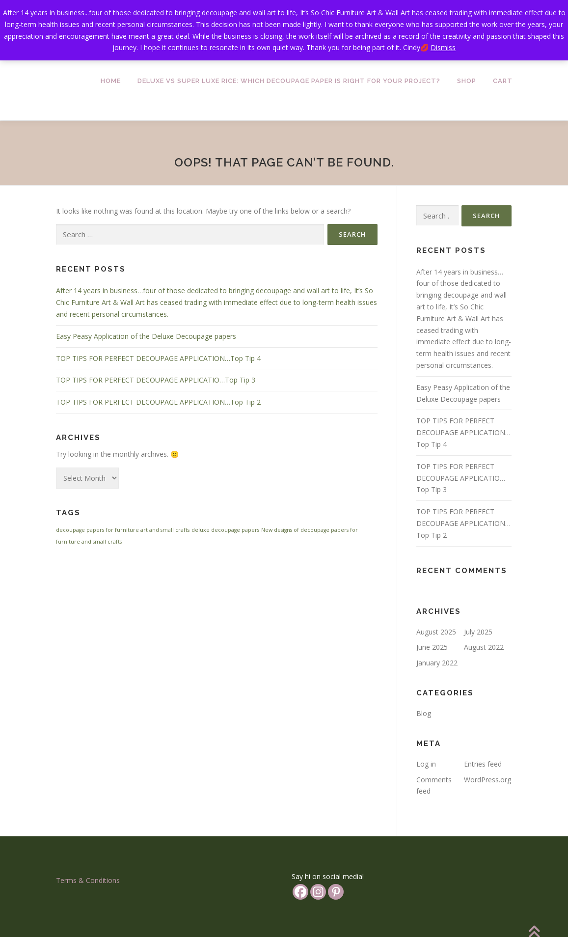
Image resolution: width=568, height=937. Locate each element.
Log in (426, 764)
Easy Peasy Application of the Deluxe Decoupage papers (146, 336)
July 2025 (478, 631)
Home (111, 80)
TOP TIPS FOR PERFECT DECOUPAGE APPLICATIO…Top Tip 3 (155, 380)
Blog (423, 713)
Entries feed (483, 764)
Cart (503, 80)
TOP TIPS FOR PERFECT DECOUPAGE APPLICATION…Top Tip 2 (158, 402)
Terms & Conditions (88, 880)
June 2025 (432, 647)
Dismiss (443, 47)
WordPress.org (487, 779)
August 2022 (484, 647)
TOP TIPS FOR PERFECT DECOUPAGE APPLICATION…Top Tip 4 (158, 358)
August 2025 (436, 631)
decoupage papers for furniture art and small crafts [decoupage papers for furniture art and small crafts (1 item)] (122, 529)
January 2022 (437, 662)
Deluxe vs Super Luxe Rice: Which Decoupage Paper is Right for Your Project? (288, 80)
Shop (466, 80)
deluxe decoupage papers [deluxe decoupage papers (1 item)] (225, 529)
